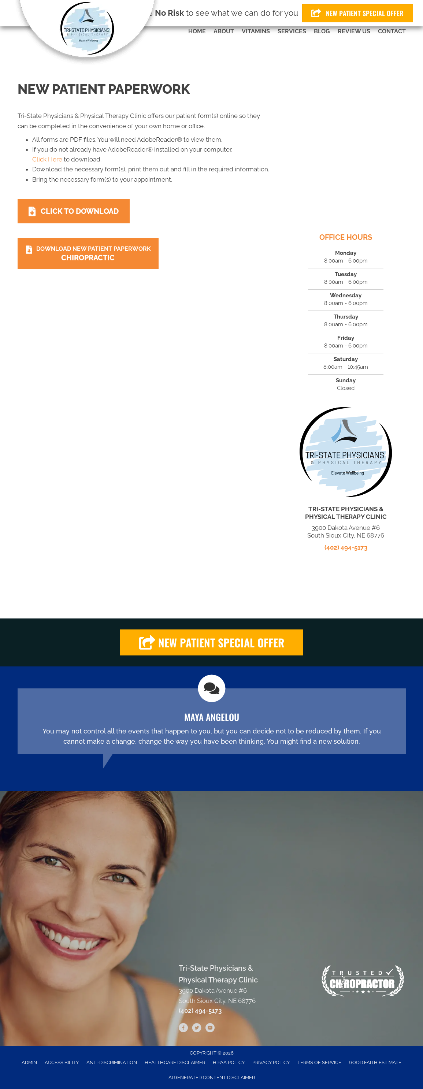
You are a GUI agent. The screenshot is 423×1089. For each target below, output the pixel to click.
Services (292, 31)
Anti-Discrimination (111, 1062)
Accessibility (62, 1062)
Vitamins (256, 31)
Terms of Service (319, 1062)
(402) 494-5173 (345, 547)
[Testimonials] (212, 721)
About (224, 31)
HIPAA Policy (229, 1062)
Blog (322, 31)
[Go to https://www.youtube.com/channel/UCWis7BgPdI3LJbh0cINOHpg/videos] (210, 1029)
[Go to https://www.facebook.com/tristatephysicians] (183, 1029)
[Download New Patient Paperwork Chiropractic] (88, 254)
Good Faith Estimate (375, 1062)
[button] (211, 642)
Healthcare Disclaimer (175, 1062)
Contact (392, 31)
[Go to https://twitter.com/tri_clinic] (196, 1029)
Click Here (47, 159)
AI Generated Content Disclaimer (211, 1077)
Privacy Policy (271, 1062)
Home (197, 31)
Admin (29, 1062)
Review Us (354, 31)
